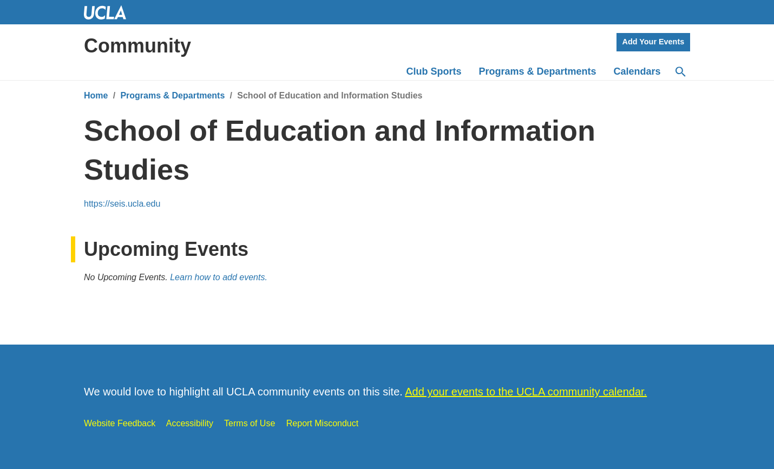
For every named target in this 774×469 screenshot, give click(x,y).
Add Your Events (653, 41)
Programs (537, 71)
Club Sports (434, 71)
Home (96, 95)
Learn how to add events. (218, 277)
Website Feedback (119, 423)
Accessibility (189, 423)
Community (137, 46)
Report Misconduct (322, 423)
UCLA (110, 12)
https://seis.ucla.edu (122, 203)
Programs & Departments (172, 95)
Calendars (637, 71)
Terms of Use (249, 423)
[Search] (680, 72)
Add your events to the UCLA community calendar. (526, 392)
